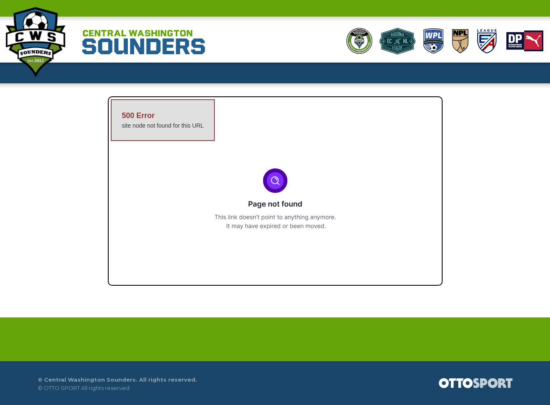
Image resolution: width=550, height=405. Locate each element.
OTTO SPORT (62, 388)
